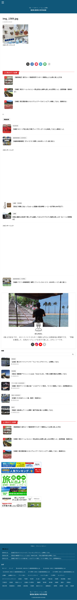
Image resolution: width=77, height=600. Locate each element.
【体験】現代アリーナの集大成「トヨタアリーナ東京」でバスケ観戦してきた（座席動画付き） (36, 558)
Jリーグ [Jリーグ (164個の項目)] (11, 568)
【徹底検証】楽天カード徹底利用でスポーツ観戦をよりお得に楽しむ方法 (43, 77)
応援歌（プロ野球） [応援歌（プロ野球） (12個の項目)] (29, 582)
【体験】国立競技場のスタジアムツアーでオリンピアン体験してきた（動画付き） (41, 483)
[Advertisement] (38, 53)
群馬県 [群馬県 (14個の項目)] (19, 586)
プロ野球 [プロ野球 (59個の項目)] (53, 575)
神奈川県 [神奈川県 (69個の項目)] (4, 586)
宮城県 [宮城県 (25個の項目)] (56, 579)
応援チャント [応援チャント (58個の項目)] (18, 582)
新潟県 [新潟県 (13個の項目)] (44, 582)
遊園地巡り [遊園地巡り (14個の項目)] (48, 586)
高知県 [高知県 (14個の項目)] (72, 586)
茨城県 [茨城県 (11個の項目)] (32, 586)
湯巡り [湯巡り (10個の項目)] (62, 582)
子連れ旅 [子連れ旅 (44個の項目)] (50, 579)
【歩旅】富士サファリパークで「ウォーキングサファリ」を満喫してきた (36, 392)
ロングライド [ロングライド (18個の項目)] (61, 575)
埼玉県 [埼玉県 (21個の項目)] (31, 579)
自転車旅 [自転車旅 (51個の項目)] (25, 586)
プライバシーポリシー (41, 546)
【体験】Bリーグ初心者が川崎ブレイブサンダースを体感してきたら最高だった (44, 142)
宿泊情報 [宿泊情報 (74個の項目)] (63, 579)
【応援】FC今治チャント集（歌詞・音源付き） (27, 430)
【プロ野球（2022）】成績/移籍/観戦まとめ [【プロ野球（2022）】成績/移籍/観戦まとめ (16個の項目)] (39, 571)
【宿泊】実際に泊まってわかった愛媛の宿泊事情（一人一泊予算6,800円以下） (44, 228)
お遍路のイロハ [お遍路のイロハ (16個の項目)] (12, 575)
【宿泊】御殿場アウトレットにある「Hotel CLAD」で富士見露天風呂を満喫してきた (40, 404)
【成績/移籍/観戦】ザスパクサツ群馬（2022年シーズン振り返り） (39, 158)
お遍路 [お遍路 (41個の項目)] (4, 575)
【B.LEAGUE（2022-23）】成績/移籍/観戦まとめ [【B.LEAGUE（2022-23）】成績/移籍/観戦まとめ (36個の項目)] (28, 568)
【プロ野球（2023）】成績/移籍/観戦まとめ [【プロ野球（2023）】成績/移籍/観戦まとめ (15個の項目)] (63, 571)
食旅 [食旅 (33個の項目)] (67, 586)
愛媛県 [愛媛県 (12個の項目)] (38, 582)
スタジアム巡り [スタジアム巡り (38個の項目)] (44, 575)
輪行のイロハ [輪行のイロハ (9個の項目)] (39, 586)
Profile (32, 546)
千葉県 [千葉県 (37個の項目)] (26, 579)
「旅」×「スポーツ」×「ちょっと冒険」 (38, 592)
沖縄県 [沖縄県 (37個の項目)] (56, 582)
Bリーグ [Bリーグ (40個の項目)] (4, 568)
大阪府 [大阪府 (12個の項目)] (43, 579)
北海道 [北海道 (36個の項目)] (20, 579)
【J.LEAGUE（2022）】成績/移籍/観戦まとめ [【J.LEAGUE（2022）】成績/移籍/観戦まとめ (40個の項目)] (54, 568)
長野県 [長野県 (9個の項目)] (55, 586)
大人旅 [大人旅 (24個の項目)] (37, 579)
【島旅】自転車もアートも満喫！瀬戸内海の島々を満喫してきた (33, 442)
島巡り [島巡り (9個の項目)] (69, 579)
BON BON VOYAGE (38, 10)
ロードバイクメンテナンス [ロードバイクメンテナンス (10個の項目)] (9, 579)
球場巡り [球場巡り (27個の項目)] (69, 582)
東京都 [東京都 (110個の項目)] (50, 582)
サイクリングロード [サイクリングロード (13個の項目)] (33, 575)
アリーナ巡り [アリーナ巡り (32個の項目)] (22, 575)
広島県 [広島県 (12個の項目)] (11, 582)
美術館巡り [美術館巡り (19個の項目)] (12, 586)
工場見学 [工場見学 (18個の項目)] (4, 582)
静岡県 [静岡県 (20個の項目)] (61, 586)
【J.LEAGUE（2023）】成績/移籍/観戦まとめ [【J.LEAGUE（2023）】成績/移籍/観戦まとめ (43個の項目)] (13, 571)
